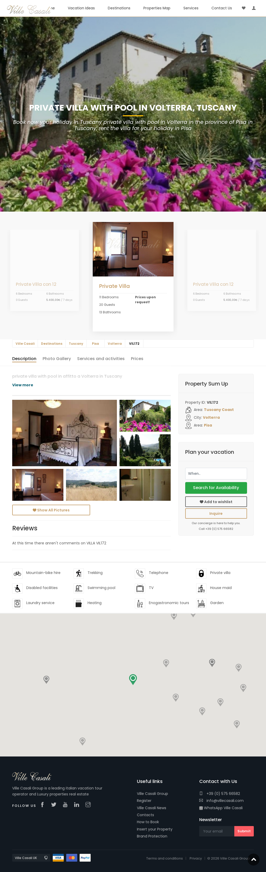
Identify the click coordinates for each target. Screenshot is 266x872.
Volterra (211, 417)
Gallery (57, 359)
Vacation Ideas (81, 8)
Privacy (196, 858)
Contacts (145, 814)
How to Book (148, 821)
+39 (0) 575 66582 (219, 793)
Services (190, 8)
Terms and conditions (164, 858)
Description (24, 359)
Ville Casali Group (152, 793)
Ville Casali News (151, 807)
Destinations (119, 8)
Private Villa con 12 (36, 284)
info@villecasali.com (221, 800)
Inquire (216, 513)
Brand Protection (152, 836)
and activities (101, 359)
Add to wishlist (216, 501)
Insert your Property (154, 829)
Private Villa (114, 286)
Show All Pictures (51, 510)
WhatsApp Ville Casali (221, 807)
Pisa (208, 425)
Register (144, 800)
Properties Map (156, 8)
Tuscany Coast (219, 409)
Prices (137, 359)
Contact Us (221, 8)
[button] (166, 662)
